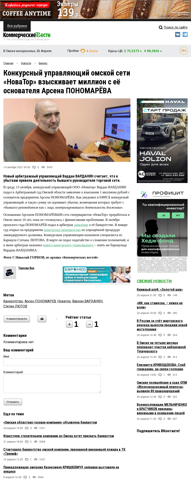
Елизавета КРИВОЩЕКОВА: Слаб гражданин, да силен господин (161, 367)
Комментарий (13, 372)
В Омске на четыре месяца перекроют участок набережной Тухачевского (161, 347)
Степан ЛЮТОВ (15, 306)
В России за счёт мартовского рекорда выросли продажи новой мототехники (162, 325)
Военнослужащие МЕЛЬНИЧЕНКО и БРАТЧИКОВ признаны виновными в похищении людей (162, 409)
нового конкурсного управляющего (68, 245)
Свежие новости (154, 281)
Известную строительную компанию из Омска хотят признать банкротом (58, 436)
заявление (81, 225)
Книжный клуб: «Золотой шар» (160, 290)
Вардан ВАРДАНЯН (87, 301)
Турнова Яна (26, 268)
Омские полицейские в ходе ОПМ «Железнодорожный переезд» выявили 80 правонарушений (162, 387)
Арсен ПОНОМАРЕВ (40, 301)
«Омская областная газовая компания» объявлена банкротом (50, 422)
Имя (6, 356)
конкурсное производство (62, 230)
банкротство (13, 301)
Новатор (64, 301)
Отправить (14, 402)
